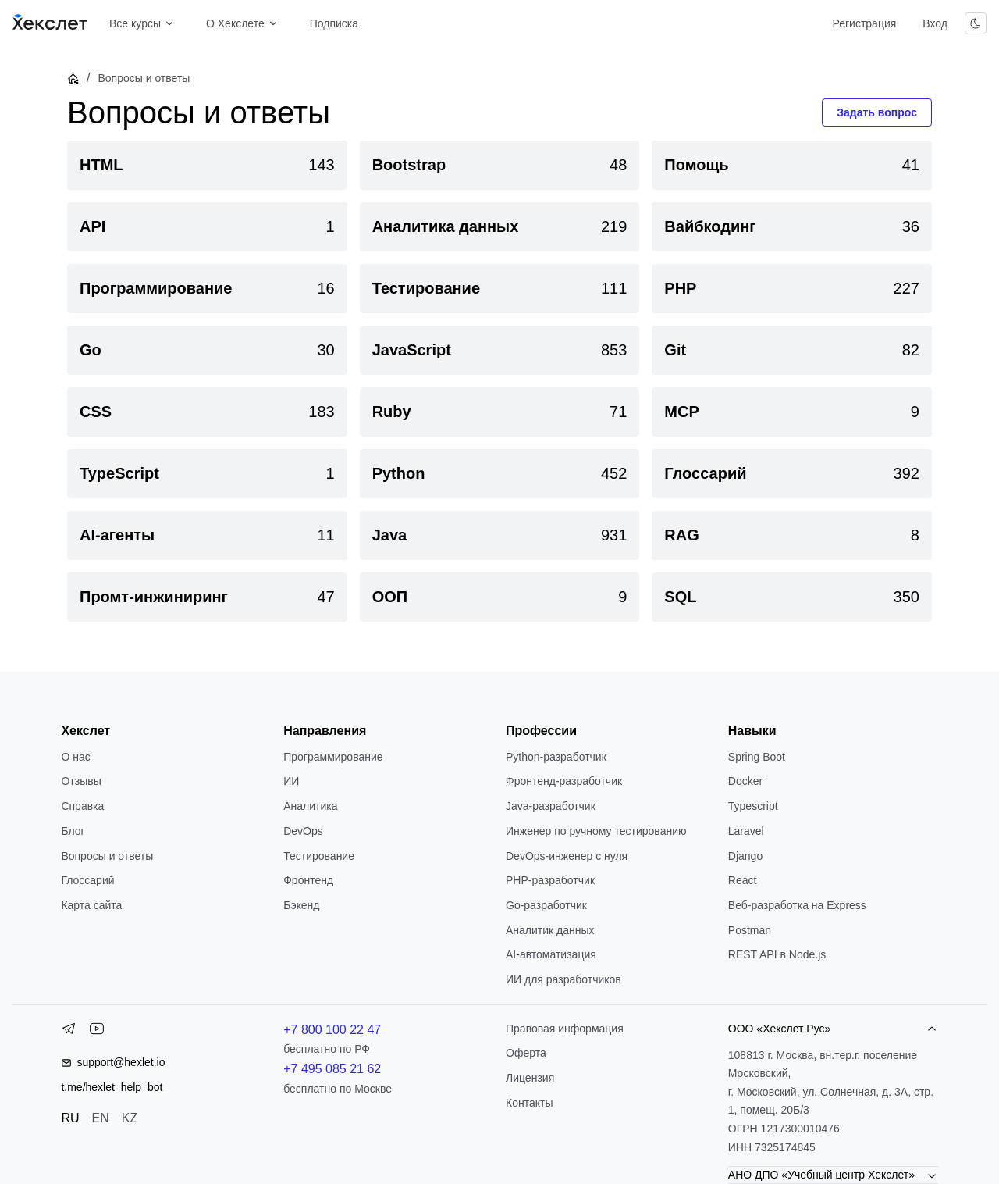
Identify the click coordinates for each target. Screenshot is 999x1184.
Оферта (526, 1053)
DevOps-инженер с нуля (566, 856)
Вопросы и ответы (107, 856)
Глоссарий (87, 880)
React (742, 880)
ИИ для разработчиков (563, 979)
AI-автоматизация (551, 954)
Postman (749, 930)
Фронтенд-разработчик (564, 781)
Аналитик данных (550, 930)
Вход (935, 23)
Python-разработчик (556, 757)
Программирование (332, 757)
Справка (82, 806)
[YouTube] (97, 1032)
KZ (129, 1118)
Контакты (529, 1103)
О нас (75, 757)
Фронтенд (308, 880)
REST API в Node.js (777, 954)
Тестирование (318, 856)
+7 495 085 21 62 (332, 1068)
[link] (207, 165)
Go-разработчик (546, 905)
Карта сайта (91, 905)
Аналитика (310, 806)
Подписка (334, 23)
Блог (72, 831)
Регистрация (864, 23)
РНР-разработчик (550, 880)
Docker (745, 781)
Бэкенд (301, 905)
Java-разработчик (550, 806)
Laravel (746, 831)
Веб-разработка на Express (797, 905)
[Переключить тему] (976, 23)
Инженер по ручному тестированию (596, 831)
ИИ (291, 781)
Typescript (753, 806)
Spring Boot (756, 757)
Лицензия (530, 1078)
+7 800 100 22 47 (332, 1029)
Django (745, 856)
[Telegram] (68, 1032)
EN (100, 1118)
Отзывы (81, 781)
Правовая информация (565, 1028)
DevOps (303, 831)
